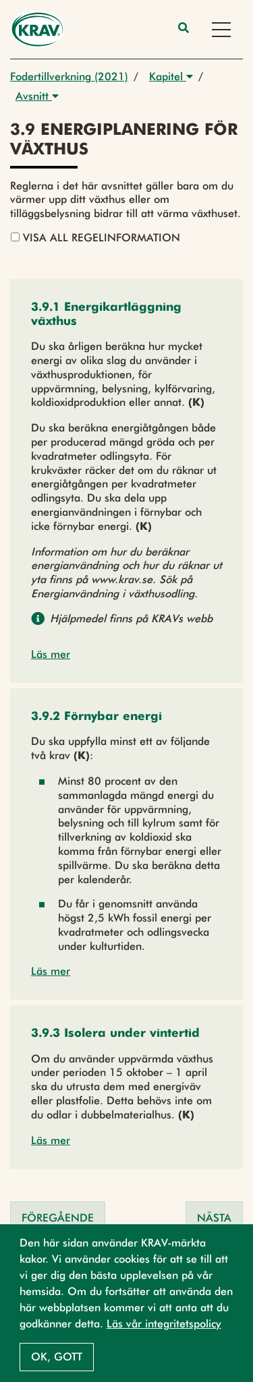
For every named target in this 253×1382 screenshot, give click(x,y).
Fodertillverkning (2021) (69, 76)
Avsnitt (37, 96)
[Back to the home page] (37, 29)
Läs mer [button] (50, 654)
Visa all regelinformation (95, 237)
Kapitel (171, 76)
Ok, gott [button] (56, 1356)
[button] (126, 315)
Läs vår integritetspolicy (164, 1323)
